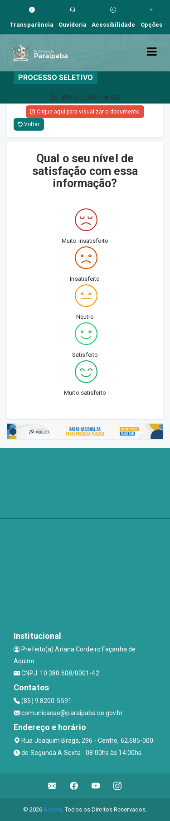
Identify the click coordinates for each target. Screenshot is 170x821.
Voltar (28, 124)
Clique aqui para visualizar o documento (84, 112)
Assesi (53, 809)
